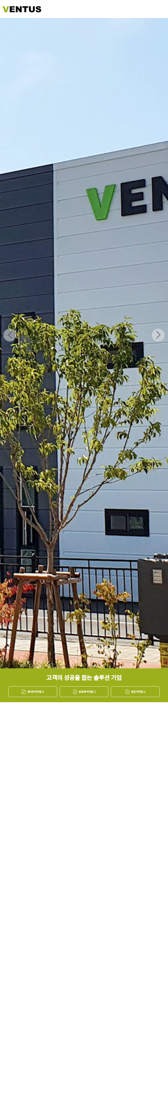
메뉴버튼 (156, 9)
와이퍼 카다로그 (32, 692)
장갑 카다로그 (135, 692)
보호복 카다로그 (84, 692)
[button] (158, 335)
